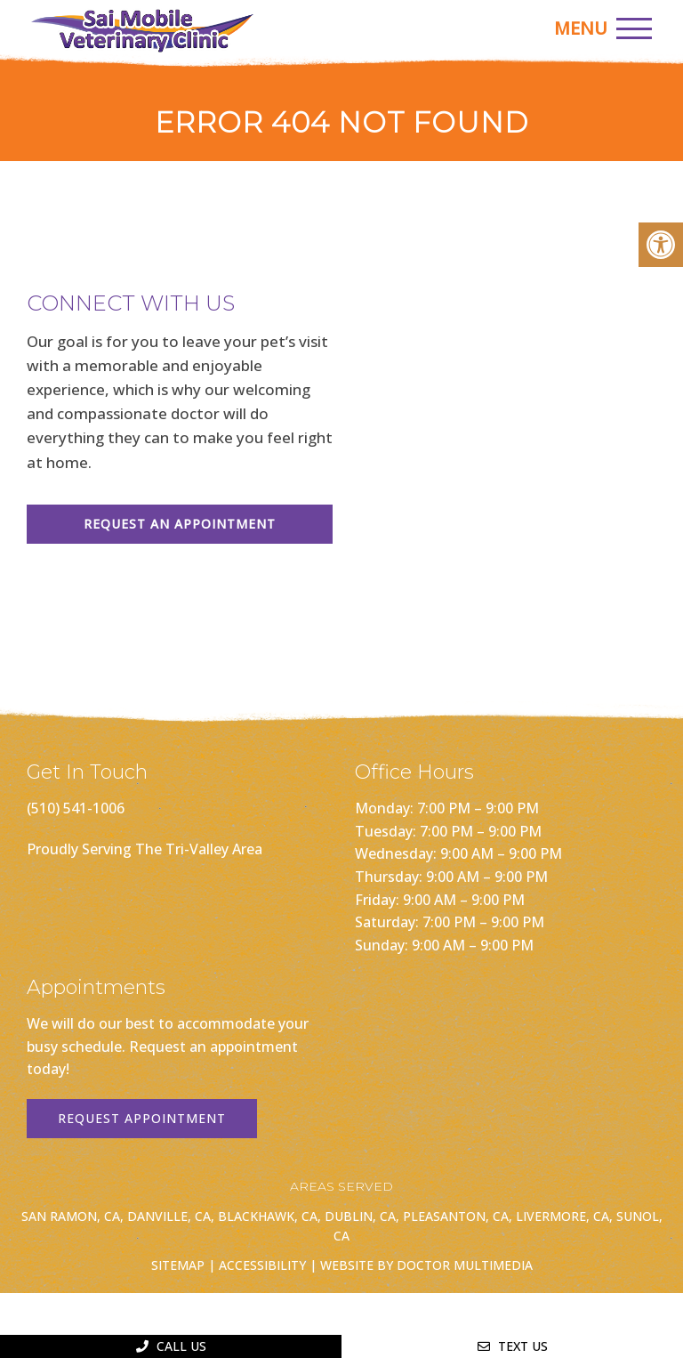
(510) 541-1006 (76, 808)
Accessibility (262, 1265)
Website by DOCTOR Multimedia (426, 1265)
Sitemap (178, 1265)
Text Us (513, 1346)
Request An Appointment (180, 523)
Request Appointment (142, 1118)
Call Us (171, 1346)
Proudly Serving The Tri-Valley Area (144, 849)
